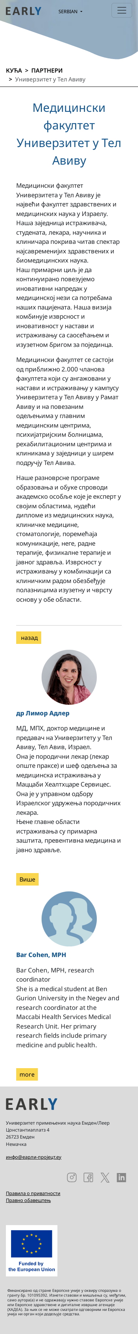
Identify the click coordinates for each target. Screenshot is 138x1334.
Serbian (69, 11)
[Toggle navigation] (122, 10)
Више (27, 879)
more (27, 1074)
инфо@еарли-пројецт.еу (33, 1157)
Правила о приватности (33, 1193)
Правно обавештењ (28, 1200)
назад (29, 638)
